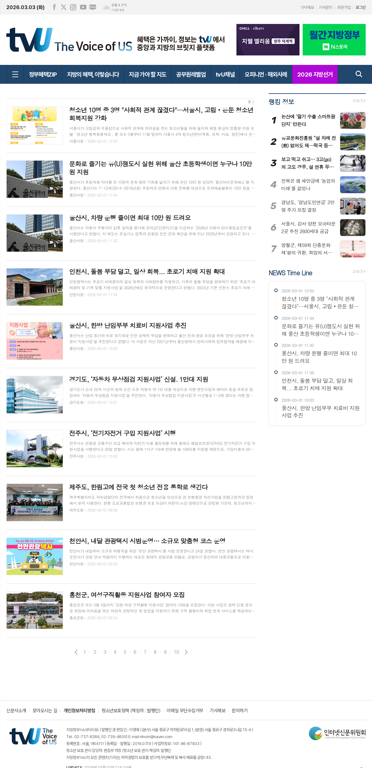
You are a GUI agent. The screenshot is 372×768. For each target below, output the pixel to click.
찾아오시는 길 (44, 711)
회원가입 (344, 7)
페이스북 (54, 7)
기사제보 (307, 7)
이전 (76, 652)
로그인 (361, 7)
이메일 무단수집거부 (184, 711)
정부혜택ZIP (43, 74)
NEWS (290, 272)
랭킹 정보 (281, 101)
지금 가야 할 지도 (147, 74)
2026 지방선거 (315, 74)
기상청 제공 (117, 10)
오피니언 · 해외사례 (266, 74)
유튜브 (83, 7)
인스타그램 (73, 7)
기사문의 (325, 7)
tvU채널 (225, 74)
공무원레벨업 (191, 74)
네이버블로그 (92, 7)
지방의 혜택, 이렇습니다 (93, 74)
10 (176, 652)
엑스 (63, 7)
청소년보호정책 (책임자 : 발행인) (131, 711)
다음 (186, 652)
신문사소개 (16, 711)
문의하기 (239, 711)
